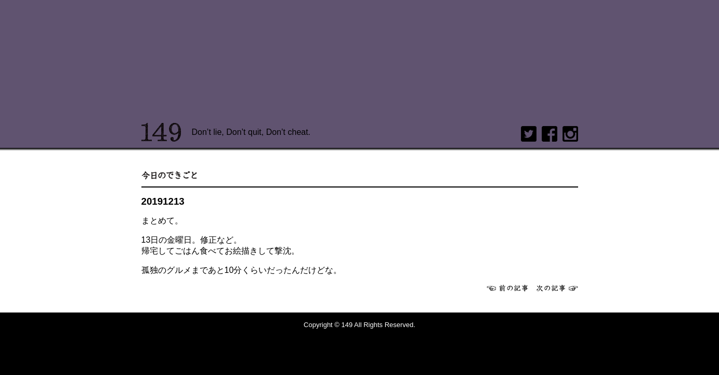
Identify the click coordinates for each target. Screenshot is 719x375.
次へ (557, 288)
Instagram (570, 134)
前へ (507, 288)
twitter (529, 134)
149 (161, 132)
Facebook (549, 134)
